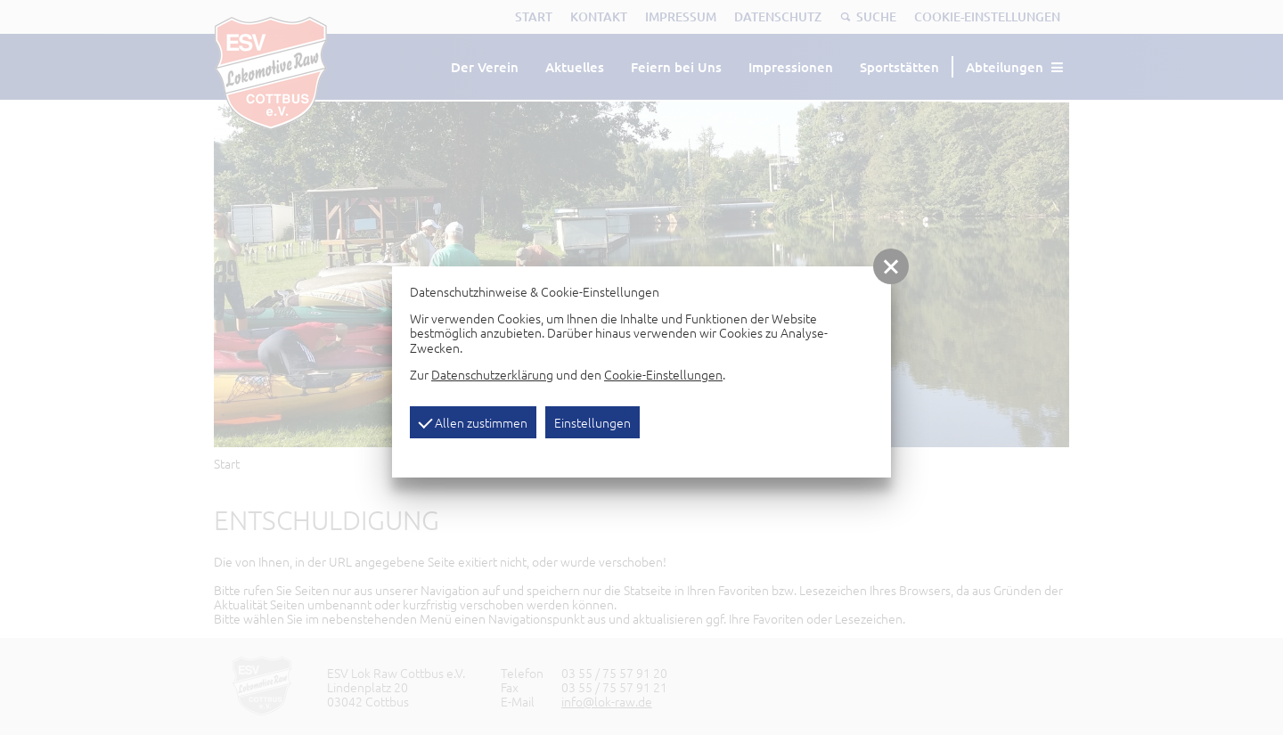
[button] (891, 266)
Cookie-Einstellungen (663, 374)
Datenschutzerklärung (492, 374)
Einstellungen (592, 422)
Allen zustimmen (472, 422)
